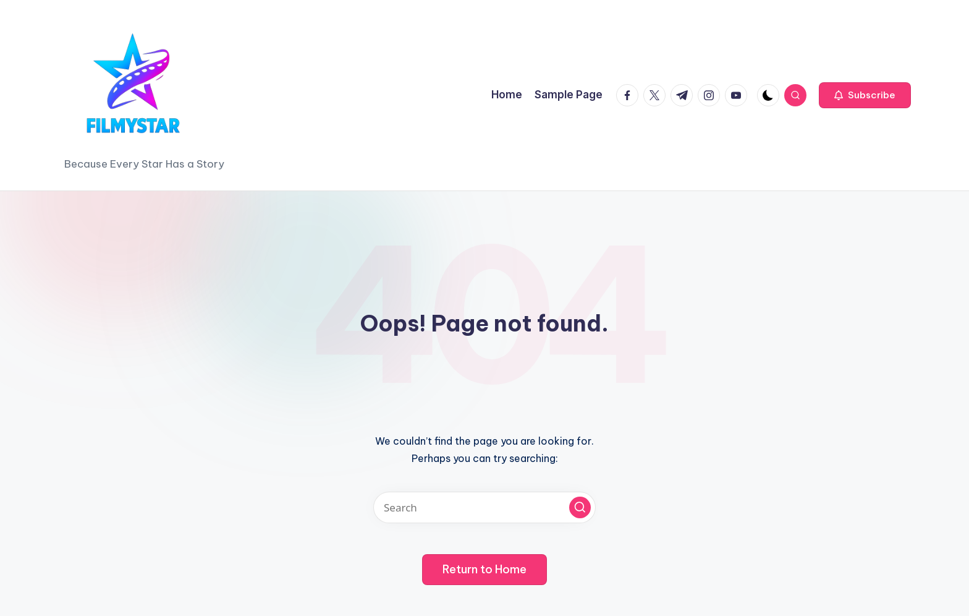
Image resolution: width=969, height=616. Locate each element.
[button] (865, 95)
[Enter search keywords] (484, 507)
